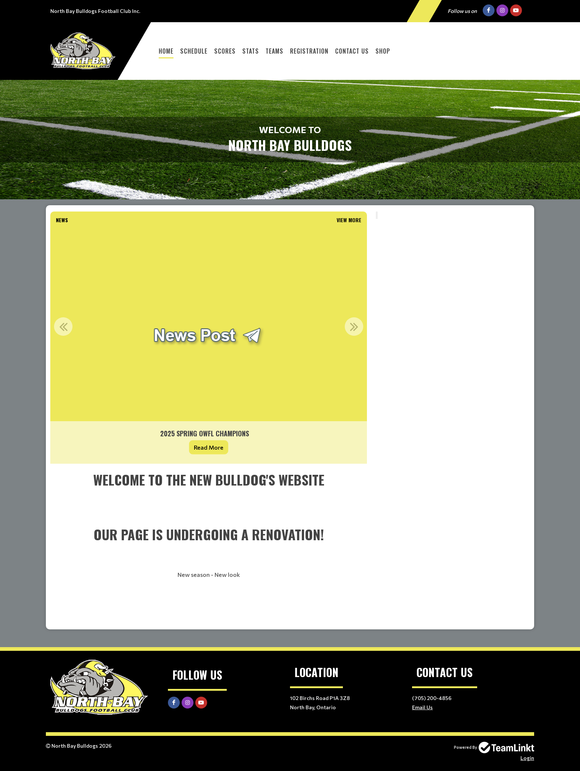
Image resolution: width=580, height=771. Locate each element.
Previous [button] (63, 326)
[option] (208, 345)
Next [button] (354, 326)
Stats (250, 51)
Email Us (422, 707)
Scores (225, 51)
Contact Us (352, 51)
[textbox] (208, 546)
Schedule (194, 51)
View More (349, 220)
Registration (309, 51)
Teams (274, 51)
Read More (208, 447)
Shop (382, 51)
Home (166, 51)
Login (527, 758)
